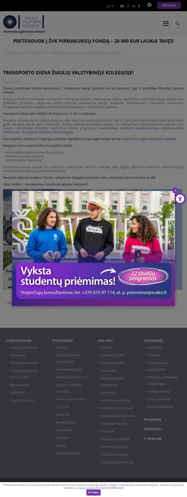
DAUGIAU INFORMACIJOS (110, 487)
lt (108, 6)
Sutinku (93, 492)
